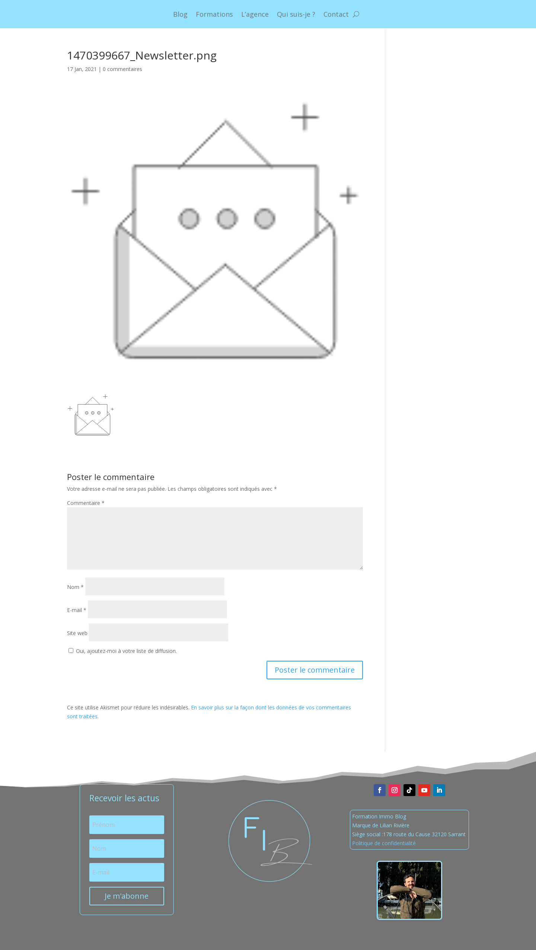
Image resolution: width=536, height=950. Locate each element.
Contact (336, 14)
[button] (91, 414)
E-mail (76, 610)
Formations (214, 14)
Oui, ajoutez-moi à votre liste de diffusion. (122, 650)
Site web (77, 633)
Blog (180, 14)
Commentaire (86, 502)
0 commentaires (122, 69)
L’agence (255, 14)
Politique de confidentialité (384, 843)
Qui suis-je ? (296, 14)
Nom (75, 586)
